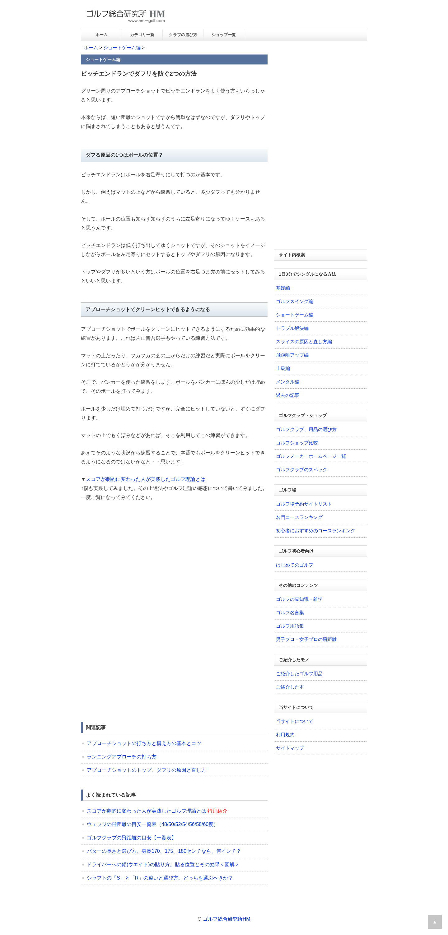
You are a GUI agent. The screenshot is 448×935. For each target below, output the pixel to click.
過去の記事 (287, 395)
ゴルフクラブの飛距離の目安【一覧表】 (131, 837)
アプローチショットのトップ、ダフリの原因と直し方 (146, 770)
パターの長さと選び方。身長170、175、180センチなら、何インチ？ (164, 851)
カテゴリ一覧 (142, 34)
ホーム (102, 34)
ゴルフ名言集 (290, 612)
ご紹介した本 (290, 687)
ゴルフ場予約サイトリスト (304, 503)
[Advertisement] (133, 553)
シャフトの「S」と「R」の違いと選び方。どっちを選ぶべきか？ (160, 877)
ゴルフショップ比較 (297, 442)
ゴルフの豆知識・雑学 (299, 599)
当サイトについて (294, 721)
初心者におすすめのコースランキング (315, 530)
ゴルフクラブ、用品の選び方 (306, 429)
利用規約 (285, 734)
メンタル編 (287, 381)
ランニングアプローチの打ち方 (121, 756)
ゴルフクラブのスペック (301, 469)
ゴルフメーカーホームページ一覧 (311, 456)
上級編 (283, 368)
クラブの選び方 (183, 34)
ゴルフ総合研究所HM (226, 919)
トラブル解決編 (292, 328)
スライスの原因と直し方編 (304, 341)
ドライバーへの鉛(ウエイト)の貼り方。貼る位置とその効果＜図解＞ (163, 864)
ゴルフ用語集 (290, 626)
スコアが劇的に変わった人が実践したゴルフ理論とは (145, 479)
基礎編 (283, 288)
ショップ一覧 (224, 34)
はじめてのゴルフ (294, 564)
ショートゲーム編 (122, 47)
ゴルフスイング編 (294, 301)
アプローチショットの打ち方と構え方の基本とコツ (144, 743)
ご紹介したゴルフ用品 (299, 673)
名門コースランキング (299, 517)
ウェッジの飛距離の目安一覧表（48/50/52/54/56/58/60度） (152, 824)
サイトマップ (290, 748)
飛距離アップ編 (292, 355)
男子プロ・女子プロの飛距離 (306, 639)
